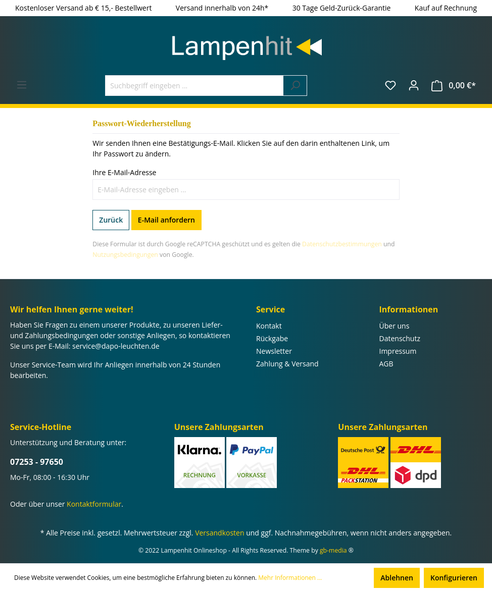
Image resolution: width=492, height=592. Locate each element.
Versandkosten (219, 532)
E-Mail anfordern (166, 220)
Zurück (111, 220)
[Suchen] (295, 85)
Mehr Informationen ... (290, 577)
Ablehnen (396, 577)
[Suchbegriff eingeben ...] (194, 85)
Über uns (394, 326)
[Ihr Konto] (413, 85)
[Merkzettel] (390, 85)
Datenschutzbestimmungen (342, 244)
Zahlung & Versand (287, 363)
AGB (386, 363)
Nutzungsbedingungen (125, 254)
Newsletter (274, 351)
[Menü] (21, 84)
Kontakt (269, 326)
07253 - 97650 (36, 461)
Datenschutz (399, 338)
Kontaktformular (94, 504)
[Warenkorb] (453, 85)
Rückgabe (272, 338)
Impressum (398, 351)
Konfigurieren (453, 577)
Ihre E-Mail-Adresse (124, 172)
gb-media (333, 550)
